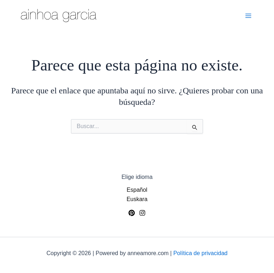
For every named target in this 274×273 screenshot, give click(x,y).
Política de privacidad (200, 253)
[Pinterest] (131, 213)
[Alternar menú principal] (248, 16)
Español (137, 190)
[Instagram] (142, 213)
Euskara (137, 199)
